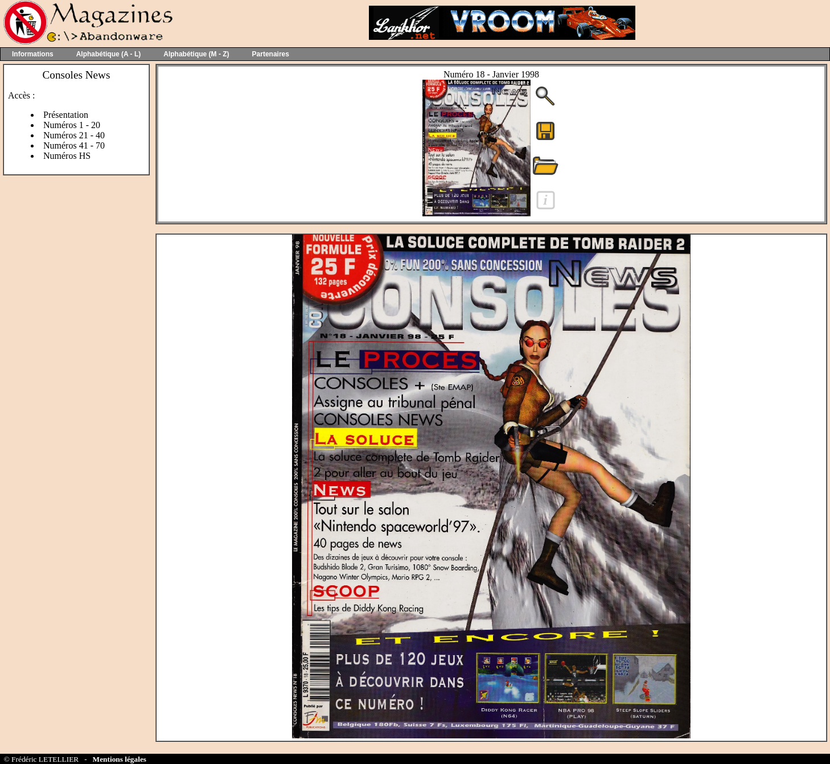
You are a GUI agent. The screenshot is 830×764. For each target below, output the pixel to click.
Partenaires (270, 54)
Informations (33, 54)
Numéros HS (67, 156)
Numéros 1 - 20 (71, 125)
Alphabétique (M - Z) (196, 54)
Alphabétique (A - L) (108, 54)
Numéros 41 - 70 (74, 145)
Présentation (65, 115)
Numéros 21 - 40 (74, 135)
